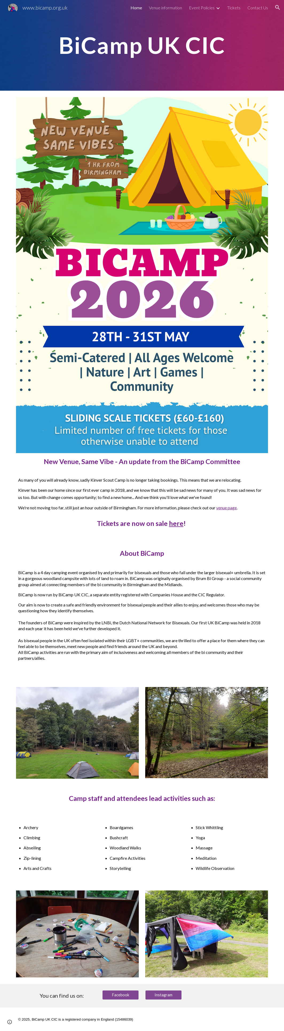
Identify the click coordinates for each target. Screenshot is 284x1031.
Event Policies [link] (202, 7)
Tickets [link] (233, 7)
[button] (277, 7)
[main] (142, 45)
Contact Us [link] (257, 7)
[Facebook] (120, 995)
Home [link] (136, 7)
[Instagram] (163, 995)
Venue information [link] (165, 7)
